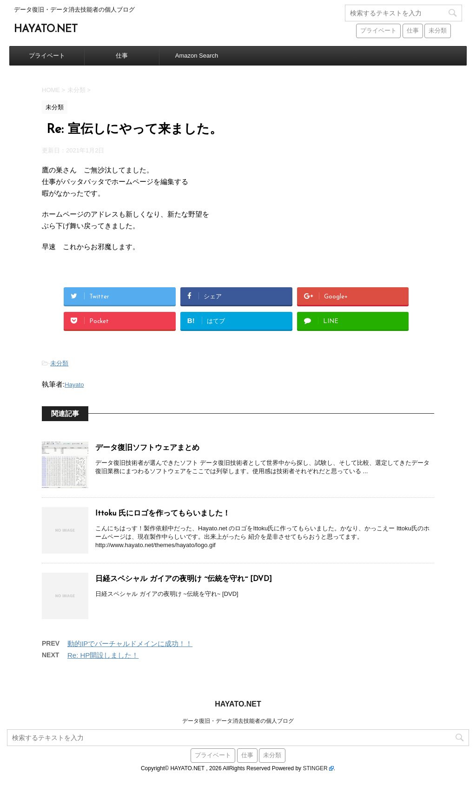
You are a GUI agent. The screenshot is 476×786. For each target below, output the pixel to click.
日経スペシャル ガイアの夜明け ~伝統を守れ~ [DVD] (183, 579)
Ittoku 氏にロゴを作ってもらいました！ (162, 513)
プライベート (47, 55)
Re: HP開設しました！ (103, 655)
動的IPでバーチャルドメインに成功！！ (129, 643)
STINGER (315, 768)
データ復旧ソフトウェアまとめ (147, 448)
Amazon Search (196, 55)
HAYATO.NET (46, 29)
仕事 (122, 55)
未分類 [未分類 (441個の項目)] (438, 31)
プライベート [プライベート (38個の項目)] (378, 31)
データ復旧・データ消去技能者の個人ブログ (238, 721)
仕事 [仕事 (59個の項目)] (413, 31)
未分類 (59, 363)
